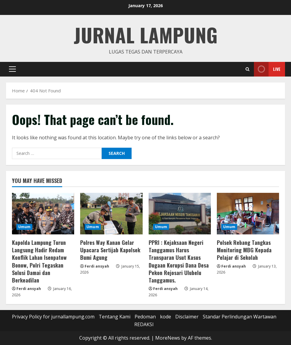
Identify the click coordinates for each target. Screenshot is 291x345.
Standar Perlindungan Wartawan (239, 316)
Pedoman (145, 316)
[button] (12, 69)
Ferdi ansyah (28, 288)
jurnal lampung (145, 34)
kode (165, 316)
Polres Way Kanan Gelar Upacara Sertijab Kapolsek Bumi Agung (110, 250)
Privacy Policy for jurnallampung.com (53, 316)
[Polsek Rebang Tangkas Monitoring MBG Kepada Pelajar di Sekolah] (248, 213)
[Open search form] (247, 69)
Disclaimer (187, 316)
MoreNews (167, 338)
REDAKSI (144, 324)
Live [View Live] (267, 69)
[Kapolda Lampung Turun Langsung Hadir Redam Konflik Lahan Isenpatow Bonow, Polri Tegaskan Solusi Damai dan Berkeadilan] (43, 213)
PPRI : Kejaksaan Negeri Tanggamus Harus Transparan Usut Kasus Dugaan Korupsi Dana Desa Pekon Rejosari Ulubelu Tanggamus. (179, 261)
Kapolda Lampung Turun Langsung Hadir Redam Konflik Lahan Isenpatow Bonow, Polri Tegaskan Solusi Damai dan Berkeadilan (39, 261)
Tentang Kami (114, 316)
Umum (24, 226)
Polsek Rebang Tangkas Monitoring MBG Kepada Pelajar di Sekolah (244, 250)
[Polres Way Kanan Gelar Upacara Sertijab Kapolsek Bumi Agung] (111, 213)
